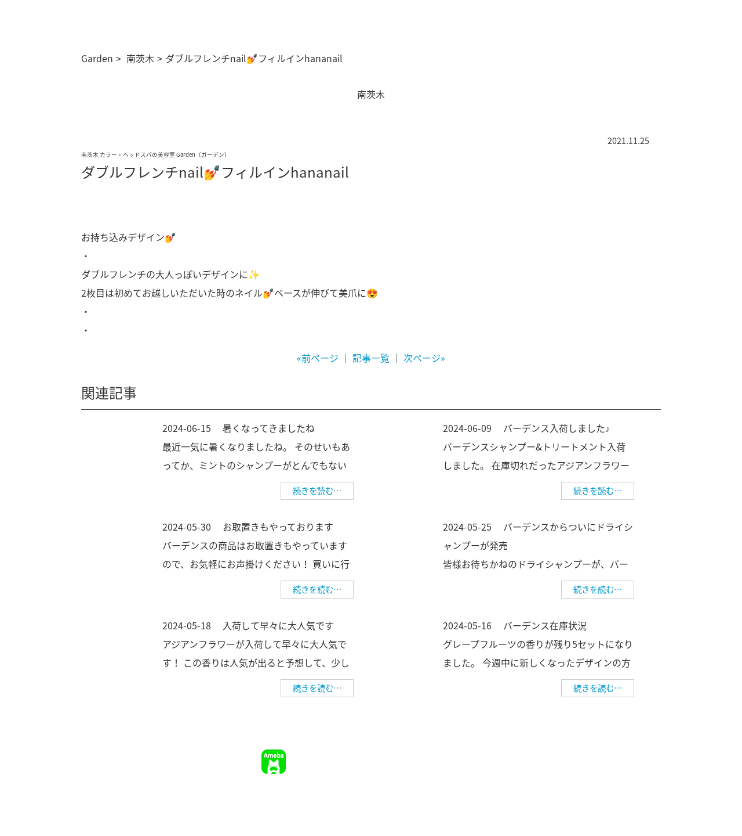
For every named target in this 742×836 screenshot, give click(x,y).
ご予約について (469, 754)
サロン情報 (412, 754)
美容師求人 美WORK (623, 771)
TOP (374, 754)
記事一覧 (371, 358)
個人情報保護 (636, 754)
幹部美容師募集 (575, 754)
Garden (97, 58)
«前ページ (318, 358)
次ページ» (424, 358)
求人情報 (522, 754)
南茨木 (140, 58)
